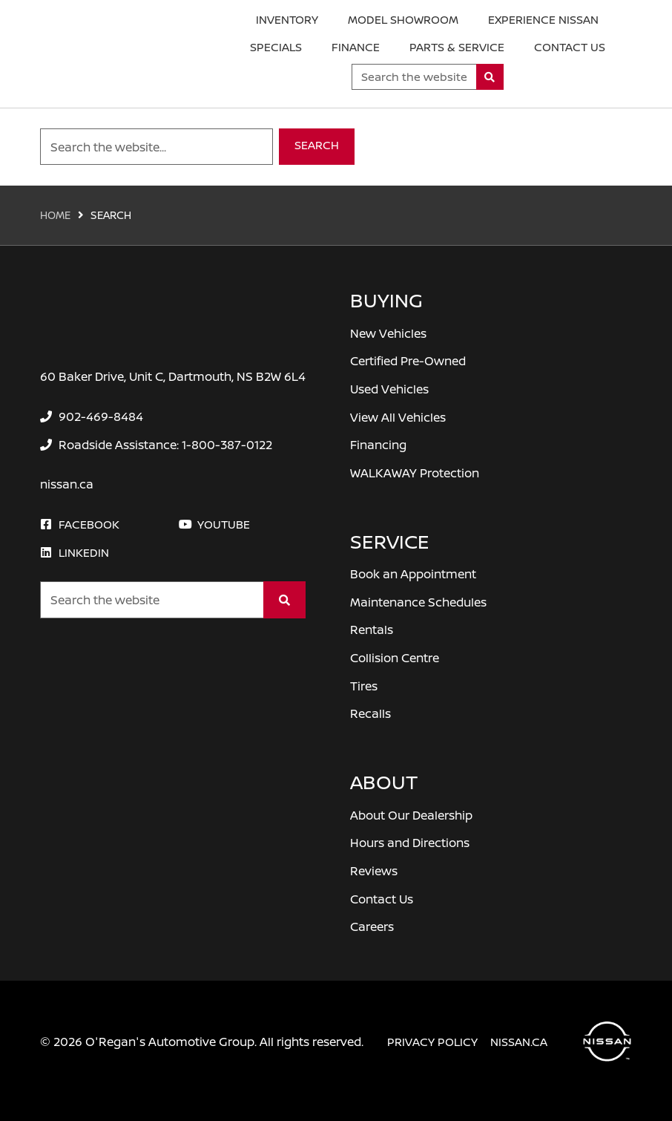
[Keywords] (414, 77)
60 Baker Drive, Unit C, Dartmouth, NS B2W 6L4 (173, 376)
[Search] (490, 77)
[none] (91, 416)
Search (316, 145)
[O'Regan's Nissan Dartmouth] (111, 54)
